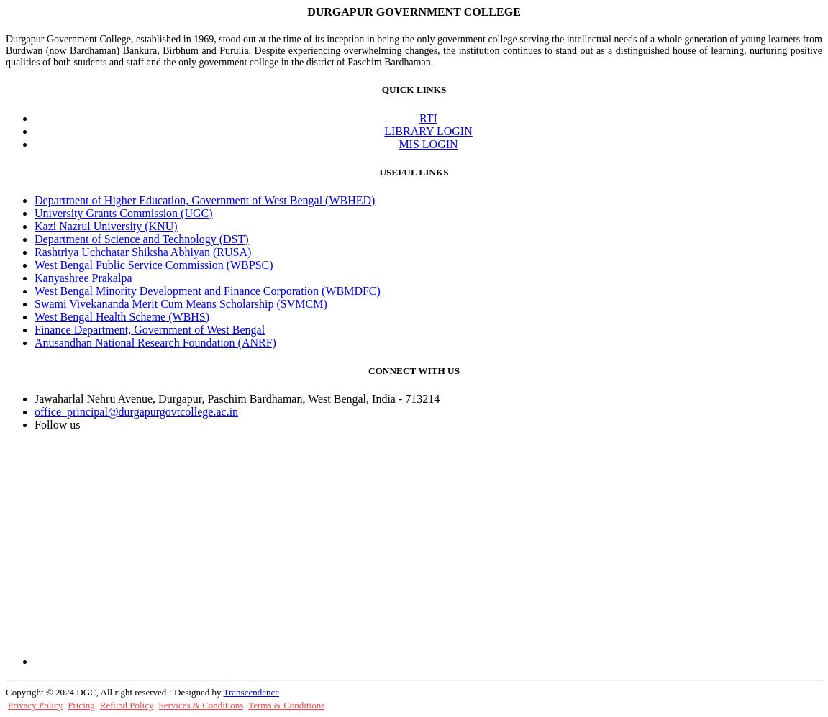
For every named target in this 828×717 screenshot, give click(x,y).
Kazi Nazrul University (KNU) (106, 226)
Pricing (81, 705)
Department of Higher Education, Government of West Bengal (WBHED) (205, 200)
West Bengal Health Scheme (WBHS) (122, 317)
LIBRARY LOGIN (428, 131)
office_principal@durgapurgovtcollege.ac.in (136, 412)
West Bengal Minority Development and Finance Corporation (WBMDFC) (208, 291)
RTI (428, 118)
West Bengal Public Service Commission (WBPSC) (154, 265)
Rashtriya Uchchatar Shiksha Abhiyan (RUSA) (143, 252)
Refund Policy (127, 705)
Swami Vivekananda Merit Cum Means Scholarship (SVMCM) (181, 304)
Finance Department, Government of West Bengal (150, 330)
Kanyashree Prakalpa (83, 278)
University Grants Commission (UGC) (124, 213)
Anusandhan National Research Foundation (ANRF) (155, 343)
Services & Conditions (201, 705)
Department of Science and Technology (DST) (142, 239)
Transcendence (251, 692)
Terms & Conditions (286, 705)
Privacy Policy (35, 705)
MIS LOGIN (428, 144)
